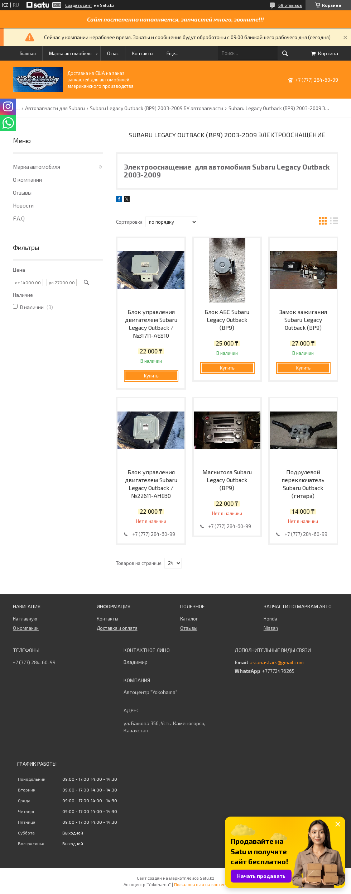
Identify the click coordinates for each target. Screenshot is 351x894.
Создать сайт (78, 5)
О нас (113, 53)
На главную (25, 619)
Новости (23, 205)
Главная (28, 53)
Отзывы (22, 192)
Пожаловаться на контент (201, 884)
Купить (151, 376)
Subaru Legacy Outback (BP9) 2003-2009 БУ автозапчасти (156, 108)
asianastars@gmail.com (277, 662)
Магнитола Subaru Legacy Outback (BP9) (227, 480)
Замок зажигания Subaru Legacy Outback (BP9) (303, 319)
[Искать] (285, 53)
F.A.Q (19, 218)
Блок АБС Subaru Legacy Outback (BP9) (227, 319)
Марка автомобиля (70, 53)
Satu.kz (207, 877)
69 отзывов (290, 5)
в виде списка (334, 222)
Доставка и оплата (117, 628)
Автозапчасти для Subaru (55, 108)
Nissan (271, 628)
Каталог (189, 619)
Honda (270, 619)
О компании (27, 179)
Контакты (142, 53)
